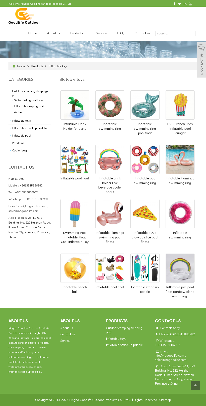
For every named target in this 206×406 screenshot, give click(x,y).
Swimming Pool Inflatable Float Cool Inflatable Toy (75, 237)
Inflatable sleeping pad (29, 106)
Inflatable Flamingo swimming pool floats (110, 237)
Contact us (142, 33)
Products (78, 33)
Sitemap (165, 400)
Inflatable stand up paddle (29, 128)
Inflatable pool (21, 135)
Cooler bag (19, 150)
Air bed (19, 112)
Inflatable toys (58, 66)
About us (53, 33)
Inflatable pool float (74, 178)
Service (101, 33)
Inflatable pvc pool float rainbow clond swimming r (180, 291)
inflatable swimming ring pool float (145, 128)
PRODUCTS (117, 321)
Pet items (18, 143)
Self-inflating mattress (28, 100)
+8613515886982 (36, 199)
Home (32, 33)
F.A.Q (121, 33)
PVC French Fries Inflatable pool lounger (180, 128)
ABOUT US (70, 321)
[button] (85, 33)
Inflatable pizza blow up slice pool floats (145, 237)
